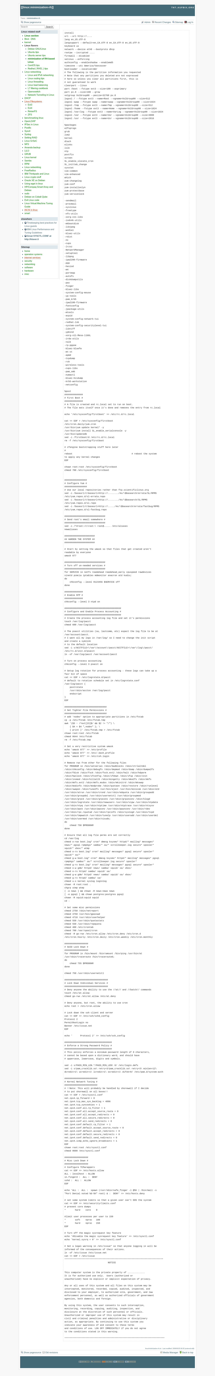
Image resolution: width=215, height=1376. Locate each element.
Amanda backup (32, 147)
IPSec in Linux (31, 124)
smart (27, 213)
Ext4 (30, 108)
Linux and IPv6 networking (40, 75)
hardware (29, 271)
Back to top (187, 1352)
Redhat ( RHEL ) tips (38, 68)
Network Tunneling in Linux (41, 95)
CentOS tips (33, 65)
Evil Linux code (31, 200)
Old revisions (51, 1352)
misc (26, 274)
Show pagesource (32, 22)
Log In (190, 22)
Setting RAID (30, 137)
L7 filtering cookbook (38, 88)
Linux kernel (30, 157)
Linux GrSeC (30, 141)
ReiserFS (32, 111)
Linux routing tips (36, 78)
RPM (26, 164)
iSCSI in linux (30, 210)
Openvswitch (34, 91)
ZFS (30, 114)
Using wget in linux (33, 183)
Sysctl (27, 131)
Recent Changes (163, 22)
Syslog (27, 134)
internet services (32, 257)
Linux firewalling (35, 82)
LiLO (26, 151)
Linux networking (32, 72)
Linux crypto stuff (32, 177)
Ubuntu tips (33, 52)
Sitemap (179, 22)
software (28, 267)
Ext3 (30, 105)
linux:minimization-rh (37, 7)
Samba (27, 160)
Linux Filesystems (33, 101)
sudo (26, 193)
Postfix (27, 128)
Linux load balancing (38, 85)
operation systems (33, 254)
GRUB (27, 154)
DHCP (27, 98)
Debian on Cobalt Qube (35, 197)
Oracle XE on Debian (34, 180)
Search (49, 27)
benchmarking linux (33, 118)
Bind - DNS (29, 39)
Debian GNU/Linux (37, 49)
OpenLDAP (30, 121)
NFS (26, 144)
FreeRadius (30, 170)
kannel (27, 42)
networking (29, 264)
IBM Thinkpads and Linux (36, 174)
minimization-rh (33, 18)
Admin (147, 22)
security (28, 261)
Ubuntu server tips (37, 55)
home (27, 251)
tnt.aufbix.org (182, 7)
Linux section (31, 36)
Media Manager (170, 1352)
